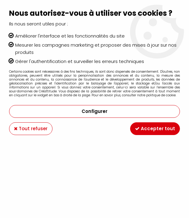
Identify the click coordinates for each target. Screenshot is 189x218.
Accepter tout (155, 128)
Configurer (94, 111)
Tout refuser (31, 128)
